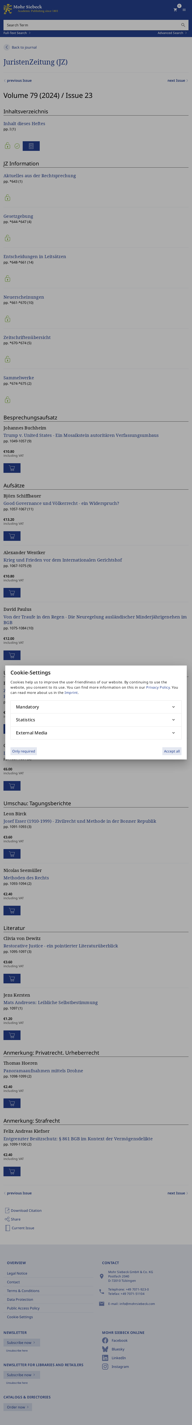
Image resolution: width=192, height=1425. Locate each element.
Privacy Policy (158, 687)
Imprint (71, 692)
